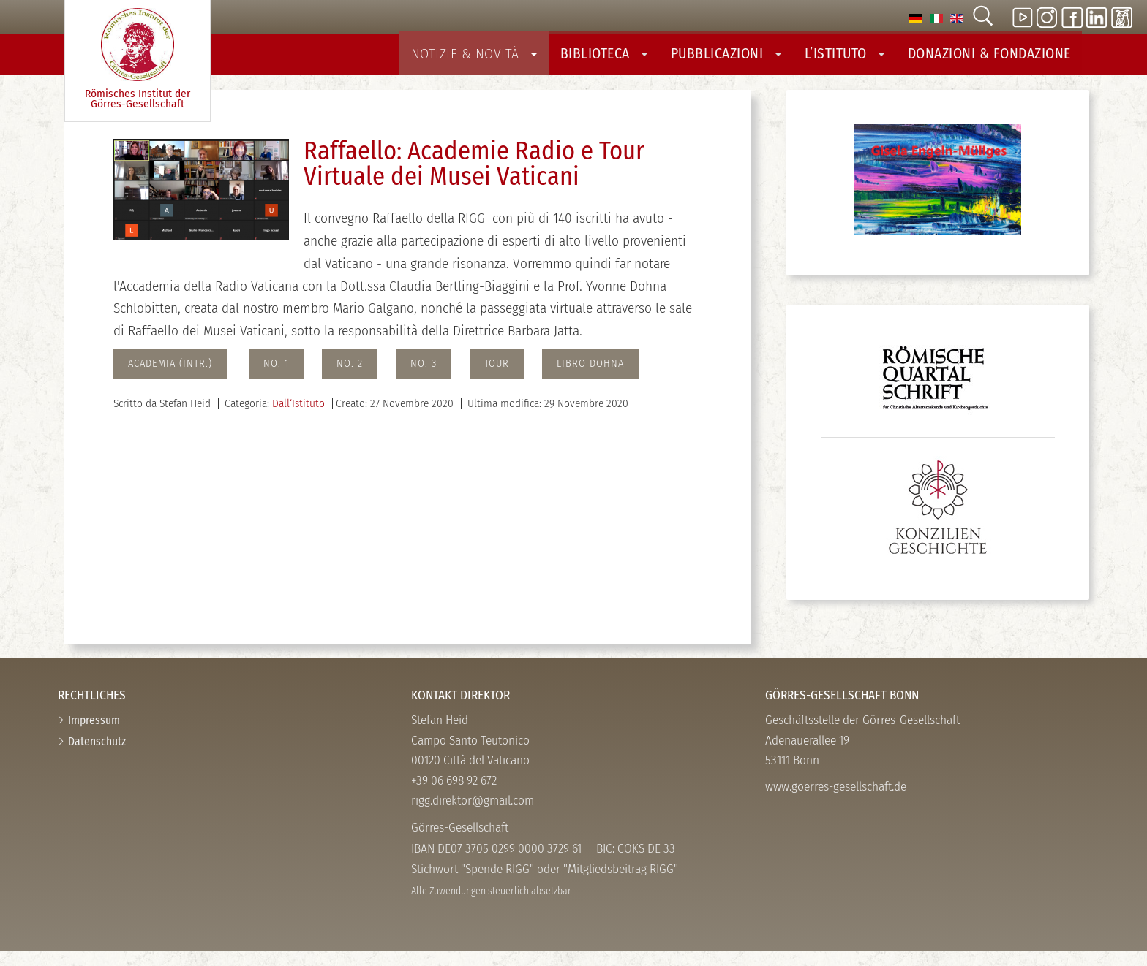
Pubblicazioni (753, 60)
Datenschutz (97, 756)
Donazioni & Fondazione (997, 60)
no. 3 (423, 379)
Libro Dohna (590, 379)
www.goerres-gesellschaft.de (835, 802)
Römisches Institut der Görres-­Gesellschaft (137, 59)
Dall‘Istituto (298, 418)
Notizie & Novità (521, 60)
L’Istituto (864, 60)
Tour (496, 379)
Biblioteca (640, 60)
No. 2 (349, 379)
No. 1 (276, 379)
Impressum (94, 735)
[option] (915, 17)
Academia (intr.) (170, 379)
